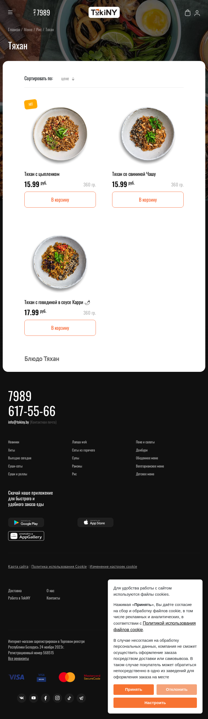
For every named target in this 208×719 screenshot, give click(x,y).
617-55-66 (32, 410)
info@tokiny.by (18, 422)
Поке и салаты (145, 441)
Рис (74, 473)
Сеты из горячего (83, 450)
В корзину (60, 199)
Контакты (53, 598)
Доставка (15, 590)
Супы (75, 457)
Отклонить (176, 689)
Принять (133, 689)
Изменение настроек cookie (113, 566)
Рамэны (77, 466)
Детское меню (145, 473)
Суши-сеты (15, 466)
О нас (50, 590)
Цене (67, 78)
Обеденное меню (147, 457)
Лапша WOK (79, 441)
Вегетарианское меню (150, 466)
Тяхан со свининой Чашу (134, 173)
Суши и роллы (17, 473)
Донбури (142, 450)
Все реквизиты (18, 658)
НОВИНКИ (13, 441)
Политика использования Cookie (59, 566)
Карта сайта (18, 566)
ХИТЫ (11, 450)
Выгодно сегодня (19, 457)
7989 (43, 12)
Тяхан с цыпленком (42, 173)
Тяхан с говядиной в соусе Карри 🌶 (57, 301)
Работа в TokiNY (19, 598)
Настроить (155, 702)
